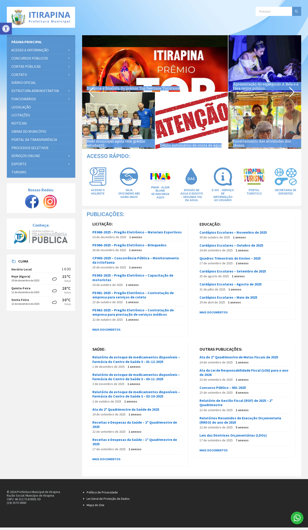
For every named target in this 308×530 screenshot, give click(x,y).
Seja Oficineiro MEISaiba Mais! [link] (129, 194)
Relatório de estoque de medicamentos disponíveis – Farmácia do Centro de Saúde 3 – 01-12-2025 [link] (136, 362)
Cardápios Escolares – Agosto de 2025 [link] (230, 287)
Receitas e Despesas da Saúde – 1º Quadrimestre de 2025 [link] (134, 444)
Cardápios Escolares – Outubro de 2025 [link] (231, 247)
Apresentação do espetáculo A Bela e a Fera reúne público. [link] (266, 85)
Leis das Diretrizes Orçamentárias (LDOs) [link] (233, 438)
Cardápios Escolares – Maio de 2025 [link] (228, 300)
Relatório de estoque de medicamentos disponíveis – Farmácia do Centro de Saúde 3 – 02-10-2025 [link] (136, 396)
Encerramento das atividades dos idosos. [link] (267, 142)
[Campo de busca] (278, 11)
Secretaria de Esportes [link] (285, 191)
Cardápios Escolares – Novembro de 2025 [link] (233, 234)
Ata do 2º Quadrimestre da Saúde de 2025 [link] (125, 412)
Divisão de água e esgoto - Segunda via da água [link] (192, 196)
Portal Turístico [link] (254, 191)
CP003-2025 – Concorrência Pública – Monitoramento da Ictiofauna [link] (135, 262)
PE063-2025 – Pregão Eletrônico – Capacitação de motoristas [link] (132, 280)
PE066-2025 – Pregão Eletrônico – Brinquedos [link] (129, 247)
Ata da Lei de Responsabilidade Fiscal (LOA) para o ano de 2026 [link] (243, 374)
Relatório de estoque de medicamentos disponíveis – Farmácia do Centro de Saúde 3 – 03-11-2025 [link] (136, 379)
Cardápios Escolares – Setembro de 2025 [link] (232, 274)
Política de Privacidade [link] (102, 495)
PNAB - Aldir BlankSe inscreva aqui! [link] (160, 192)
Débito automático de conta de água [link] (191, 142)
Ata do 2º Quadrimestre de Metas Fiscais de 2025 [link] (238, 360)
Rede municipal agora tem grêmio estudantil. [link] (117, 142)
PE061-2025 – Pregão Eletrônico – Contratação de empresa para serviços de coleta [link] (133, 297)
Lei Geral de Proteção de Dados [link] (108, 501)
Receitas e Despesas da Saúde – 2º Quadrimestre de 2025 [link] (134, 426)
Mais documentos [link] (106, 332)
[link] (6, 29)
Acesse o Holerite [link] (97, 191)
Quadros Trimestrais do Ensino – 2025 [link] (230, 261)
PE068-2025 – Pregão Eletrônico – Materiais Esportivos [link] (137, 234)
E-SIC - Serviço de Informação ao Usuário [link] (223, 194)
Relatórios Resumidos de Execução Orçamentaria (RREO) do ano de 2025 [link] (240, 422)
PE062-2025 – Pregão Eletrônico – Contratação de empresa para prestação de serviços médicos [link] (133, 314)
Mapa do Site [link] (95, 507)
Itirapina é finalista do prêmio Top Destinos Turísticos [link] (149, 87)
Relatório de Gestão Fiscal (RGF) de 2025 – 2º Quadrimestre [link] (236, 405)
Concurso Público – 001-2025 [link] (222, 390)
